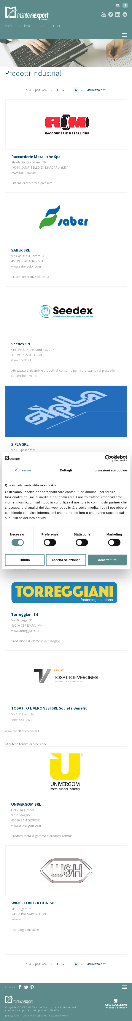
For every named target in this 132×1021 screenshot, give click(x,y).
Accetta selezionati (66, 560)
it (125, 5)
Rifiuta (25, 560)
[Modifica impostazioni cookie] (53, 1015)
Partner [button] (59, 25)
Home (9, 25)
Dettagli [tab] (66, 470)
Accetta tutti (107, 560)
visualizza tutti (96, 90)
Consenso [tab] (23, 470)
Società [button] (26, 25)
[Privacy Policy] (12, 1015)
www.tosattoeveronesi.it (22, 731)
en (118, 5)
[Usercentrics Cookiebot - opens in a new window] (108, 458)
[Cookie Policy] (29, 1015)
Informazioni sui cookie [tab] (109, 470)
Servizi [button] (42, 25)
